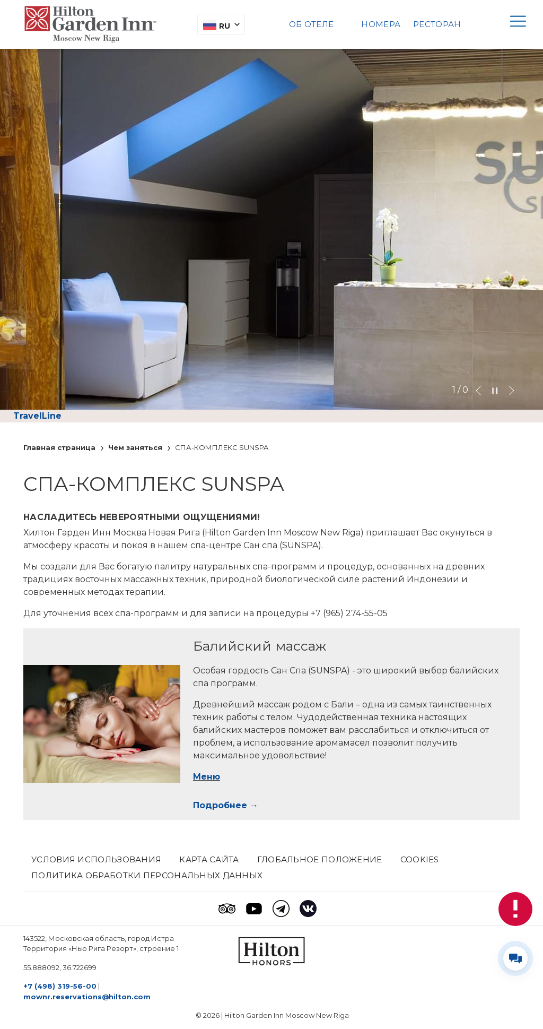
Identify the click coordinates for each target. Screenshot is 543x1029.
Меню (206, 777)
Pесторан (437, 24)
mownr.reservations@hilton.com (87, 996)
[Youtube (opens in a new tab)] (254, 908)
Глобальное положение (319, 859)
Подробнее (220, 805)
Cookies (419, 859)
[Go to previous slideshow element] (478, 390)
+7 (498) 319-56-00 (60, 986)
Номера (380, 24)
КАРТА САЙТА (209, 859)
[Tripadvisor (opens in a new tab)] (226, 908)
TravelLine (37, 416)
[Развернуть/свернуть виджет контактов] (515, 958)
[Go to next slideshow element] (512, 390)
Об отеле (311, 24)
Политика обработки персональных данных (146, 875)
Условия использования (96, 859)
